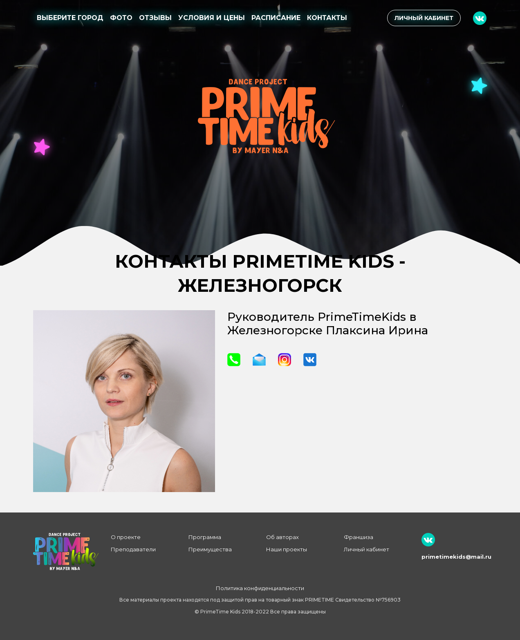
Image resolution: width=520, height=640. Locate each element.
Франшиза (358, 537)
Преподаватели (133, 549)
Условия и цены (211, 18)
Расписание (275, 18)
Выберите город (70, 18)
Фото (121, 18)
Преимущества (210, 549)
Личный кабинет (423, 18)
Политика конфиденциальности (260, 588)
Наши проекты (286, 549)
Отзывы (155, 18)
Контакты (327, 18)
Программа (204, 537)
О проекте (126, 537)
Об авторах (282, 537)
